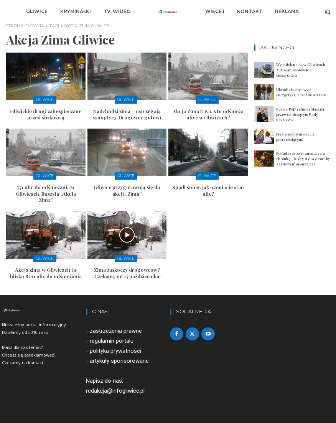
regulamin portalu (111, 339)
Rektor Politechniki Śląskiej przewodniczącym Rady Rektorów (300, 114)
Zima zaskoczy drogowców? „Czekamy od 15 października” (126, 271)
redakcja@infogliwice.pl (115, 389)
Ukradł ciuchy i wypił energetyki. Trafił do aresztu (301, 92)
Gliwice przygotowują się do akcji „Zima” (127, 189)
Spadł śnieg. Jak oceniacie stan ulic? (208, 189)
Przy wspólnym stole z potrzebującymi (295, 136)
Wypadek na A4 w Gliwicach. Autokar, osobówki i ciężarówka (301, 70)
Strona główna (24, 25)
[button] (328, 11)
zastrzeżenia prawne (116, 329)
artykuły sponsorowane (119, 359)
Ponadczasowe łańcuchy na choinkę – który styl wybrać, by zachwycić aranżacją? (303, 158)
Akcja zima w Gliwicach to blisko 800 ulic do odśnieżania (46, 271)
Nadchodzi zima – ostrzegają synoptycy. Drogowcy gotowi (126, 113)
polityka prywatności (115, 349)
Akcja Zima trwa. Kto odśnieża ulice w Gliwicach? (208, 113)
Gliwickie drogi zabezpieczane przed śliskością (45, 113)
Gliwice (44, 99)
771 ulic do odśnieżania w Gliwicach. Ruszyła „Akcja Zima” (46, 192)
